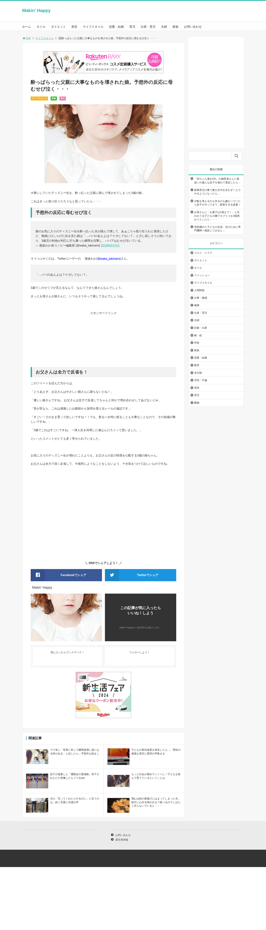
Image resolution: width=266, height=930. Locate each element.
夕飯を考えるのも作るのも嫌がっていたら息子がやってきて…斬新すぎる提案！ (217, 203)
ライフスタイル (93, 26)
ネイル (41, 26)
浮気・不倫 (200, 380)
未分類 (198, 372)
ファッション (202, 275)
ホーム (26, 26)
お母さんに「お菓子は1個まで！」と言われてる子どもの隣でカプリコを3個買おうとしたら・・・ (217, 216)
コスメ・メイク (203, 252)
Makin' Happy (36, 10)
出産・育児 (148, 26)
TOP (26, 38)
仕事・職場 (200, 297)
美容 (74, 26)
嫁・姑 (198, 335)
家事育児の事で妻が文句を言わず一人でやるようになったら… (217, 192)
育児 (132, 26)
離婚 (196, 402)
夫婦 (164, 26)
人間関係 (199, 290)
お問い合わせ (193, 26)
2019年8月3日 (110, 245)
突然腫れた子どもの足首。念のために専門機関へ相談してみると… (217, 228)
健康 (196, 305)
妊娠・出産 (200, 327)
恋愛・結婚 (116, 26)
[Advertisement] (103, 341)
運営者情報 (121, 839)
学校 (196, 342)
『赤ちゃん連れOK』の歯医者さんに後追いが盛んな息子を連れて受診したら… (217, 180)
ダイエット (58, 26)
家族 (175, 26)
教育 (196, 365)
